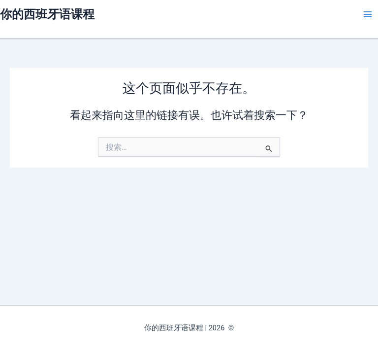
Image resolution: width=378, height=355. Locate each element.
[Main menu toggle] (367, 14)
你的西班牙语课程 (47, 14)
